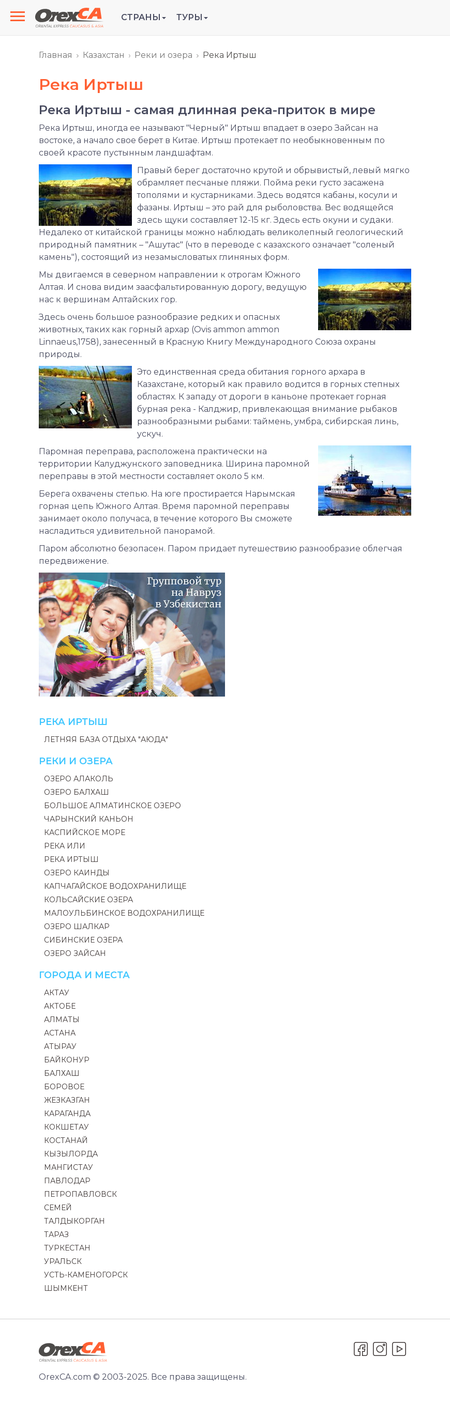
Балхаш (62, 1073)
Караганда (67, 1113)
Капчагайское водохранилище (115, 886)
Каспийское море (84, 832)
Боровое (64, 1086)
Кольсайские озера (88, 899)
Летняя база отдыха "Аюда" (106, 739)
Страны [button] (143, 17)
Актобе (60, 1006)
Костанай (66, 1140)
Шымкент (66, 1288)
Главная (55, 55)
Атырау (60, 1046)
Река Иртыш (71, 859)
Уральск (63, 1261)
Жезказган (67, 1100)
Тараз (56, 1234)
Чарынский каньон (88, 819)
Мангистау (68, 1167)
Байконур (66, 1059)
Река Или (64, 846)
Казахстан (104, 55)
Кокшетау (66, 1127)
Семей (58, 1207)
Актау (56, 992)
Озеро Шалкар (77, 926)
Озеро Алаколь (78, 778)
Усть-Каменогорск (86, 1274)
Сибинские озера (83, 940)
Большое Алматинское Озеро (112, 805)
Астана (60, 1033)
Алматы (62, 1019)
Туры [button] (192, 17)
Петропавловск (80, 1194)
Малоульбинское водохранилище (124, 913)
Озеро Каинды (77, 872)
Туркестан (67, 1248)
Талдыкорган (74, 1221)
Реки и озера (163, 55)
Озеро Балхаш (76, 792)
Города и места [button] (84, 975)
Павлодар (67, 1180)
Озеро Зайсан (75, 953)
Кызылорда (71, 1154)
